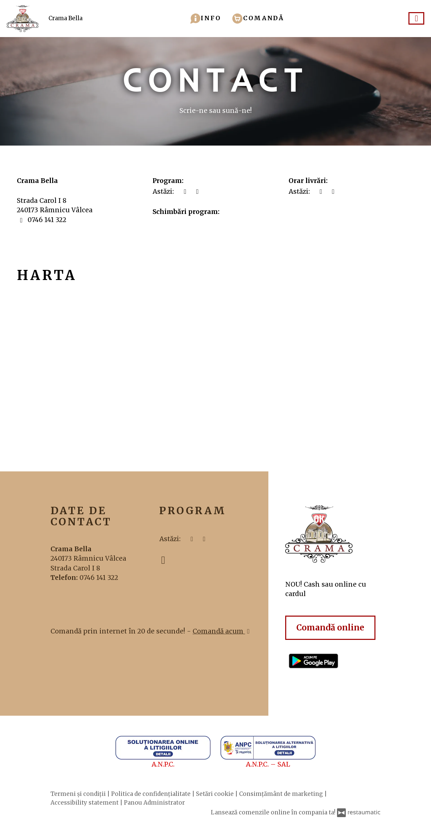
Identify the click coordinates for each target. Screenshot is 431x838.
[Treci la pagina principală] (332, 534)
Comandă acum (222, 631)
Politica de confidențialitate (151, 794)
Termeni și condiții (79, 794)
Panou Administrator (154, 802)
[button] (205, 18)
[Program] (197, 191)
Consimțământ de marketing (281, 794)
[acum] (185, 191)
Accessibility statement (85, 802)
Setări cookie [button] (215, 794)
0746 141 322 (98, 577)
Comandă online (330, 627)
